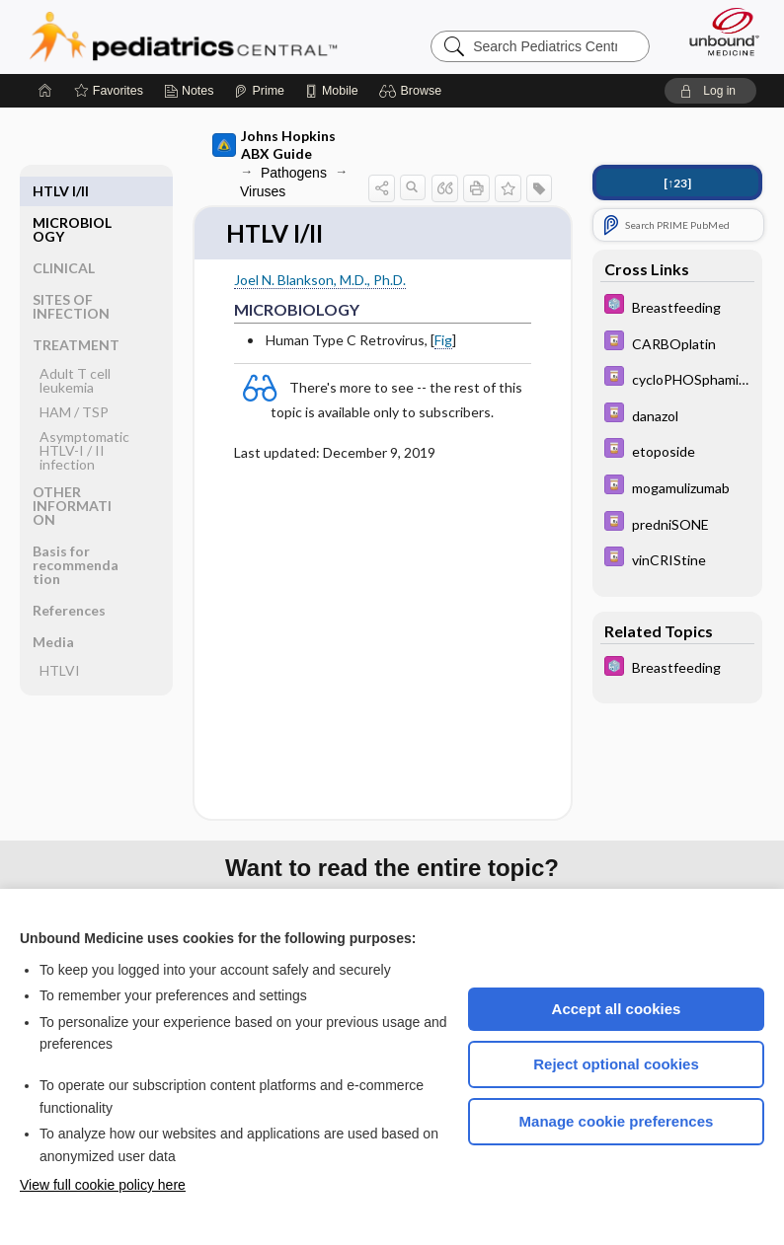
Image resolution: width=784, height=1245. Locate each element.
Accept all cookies (616, 1008)
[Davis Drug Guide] (677, 343)
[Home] (45, 91)
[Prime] (258, 91)
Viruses (262, 191)
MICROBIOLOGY (72, 198)
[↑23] (677, 183)
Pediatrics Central (183, 36)
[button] (413, 91)
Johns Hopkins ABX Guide (274, 144)
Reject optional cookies (616, 1064)
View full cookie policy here (103, 1185)
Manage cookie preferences (616, 1121)
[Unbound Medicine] (717, 31)
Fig (443, 340)
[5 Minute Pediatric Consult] (677, 306)
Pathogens (294, 173)
